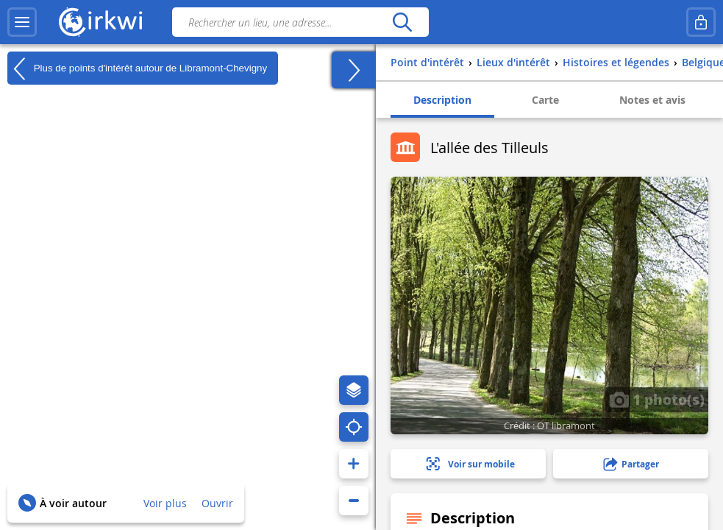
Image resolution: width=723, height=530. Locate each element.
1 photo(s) (657, 399)
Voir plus (165, 503)
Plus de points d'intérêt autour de (137, 68)
